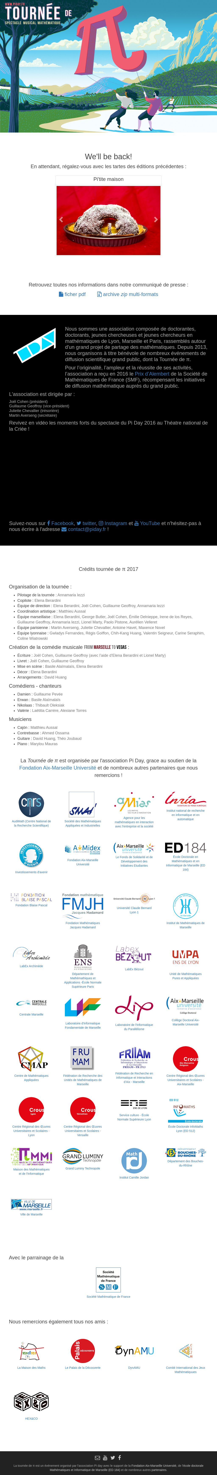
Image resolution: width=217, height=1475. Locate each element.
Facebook (60, 523)
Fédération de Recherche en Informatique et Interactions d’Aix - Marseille (134, 1078)
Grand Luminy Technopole (82, 1168)
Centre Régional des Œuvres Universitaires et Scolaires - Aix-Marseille (186, 1080)
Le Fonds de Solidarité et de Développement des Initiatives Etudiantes (134, 861)
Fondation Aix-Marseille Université (57, 768)
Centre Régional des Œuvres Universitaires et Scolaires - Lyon (31, 1131)
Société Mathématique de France (108, 1296)
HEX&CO (31, 1418)
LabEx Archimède (31, 966)
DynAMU (134, 1367)
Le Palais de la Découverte (82, 1367)
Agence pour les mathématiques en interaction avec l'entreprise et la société (134, 822)
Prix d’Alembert (152, 374)
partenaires (159, 1470)
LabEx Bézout (134, 969)
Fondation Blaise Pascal (31, 905)
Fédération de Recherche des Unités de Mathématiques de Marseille (82, 1080)
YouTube (147, 523)
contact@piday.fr (83, 529)
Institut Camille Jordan (134, 1177)
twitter (86, 523)
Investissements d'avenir (31, 872)
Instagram (113, 523)
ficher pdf (72, 294)
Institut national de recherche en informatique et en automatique (186, 815)
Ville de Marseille (31, 1214)
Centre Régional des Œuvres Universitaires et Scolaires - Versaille (83, 1131)
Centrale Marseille (31, 1014)
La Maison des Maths (31, 1367)
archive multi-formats (127, 294)
